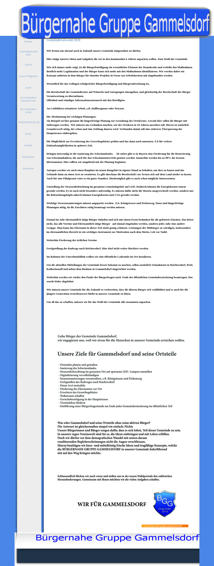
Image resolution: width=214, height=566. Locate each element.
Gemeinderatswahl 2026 (28, 53)
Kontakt (28, 145)
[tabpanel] (120, 183)
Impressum (28, 168)
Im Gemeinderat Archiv (28, 111)
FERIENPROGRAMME (30, 122)
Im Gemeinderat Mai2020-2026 (28, 99)
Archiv (28, 87)
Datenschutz (28, 156)
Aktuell (28, 64)
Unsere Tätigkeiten (28, 76)
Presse (28, 133)
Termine (28, 41)
